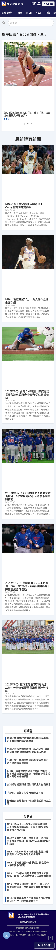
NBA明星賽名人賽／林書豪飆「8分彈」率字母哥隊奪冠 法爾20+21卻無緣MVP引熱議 (28, 840)
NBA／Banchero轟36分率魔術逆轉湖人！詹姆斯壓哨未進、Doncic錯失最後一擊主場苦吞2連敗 (29, 826)
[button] (7, 12)
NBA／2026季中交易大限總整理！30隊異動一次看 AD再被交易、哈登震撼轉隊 (29, 874)
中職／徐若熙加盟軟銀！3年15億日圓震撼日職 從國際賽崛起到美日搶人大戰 (28, 750)
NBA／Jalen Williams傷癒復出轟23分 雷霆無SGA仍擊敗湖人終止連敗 (27, 853)
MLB (29, 12)
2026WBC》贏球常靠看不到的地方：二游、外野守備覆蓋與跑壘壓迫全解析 (27, 687)
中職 (47, 12)
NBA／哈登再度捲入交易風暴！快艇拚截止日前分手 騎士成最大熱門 (28, 899)
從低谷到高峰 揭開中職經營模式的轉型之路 (29, 802)
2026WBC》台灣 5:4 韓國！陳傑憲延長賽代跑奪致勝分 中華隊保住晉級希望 (27, 394)
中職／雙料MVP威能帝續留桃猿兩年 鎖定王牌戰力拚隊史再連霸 (28, 739)
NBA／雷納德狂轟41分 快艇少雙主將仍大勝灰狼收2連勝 (28, 864)
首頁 (20, 12)
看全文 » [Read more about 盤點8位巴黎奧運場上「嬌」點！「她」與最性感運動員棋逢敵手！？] (7, 119)
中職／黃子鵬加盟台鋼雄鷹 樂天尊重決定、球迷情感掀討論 (27, 761)
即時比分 (6, 12)
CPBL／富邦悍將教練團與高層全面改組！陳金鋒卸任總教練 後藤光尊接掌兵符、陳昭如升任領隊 (28, 773)
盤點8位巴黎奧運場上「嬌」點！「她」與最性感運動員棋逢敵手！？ (27, 114)
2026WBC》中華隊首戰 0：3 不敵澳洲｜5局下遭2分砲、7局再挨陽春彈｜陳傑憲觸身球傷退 (27, 586)
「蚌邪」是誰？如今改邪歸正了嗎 (25, 792)
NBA (38, 12)
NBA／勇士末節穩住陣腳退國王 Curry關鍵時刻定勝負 (25, 205)
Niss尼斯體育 (15, 4)
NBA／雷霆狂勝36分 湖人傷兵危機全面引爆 (27, 300)
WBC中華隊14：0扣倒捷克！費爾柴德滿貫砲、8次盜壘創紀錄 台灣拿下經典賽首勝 (28, 496)
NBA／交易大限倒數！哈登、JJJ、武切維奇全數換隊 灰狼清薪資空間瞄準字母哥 (28, 887)
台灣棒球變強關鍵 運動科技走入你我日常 (29, 784)
